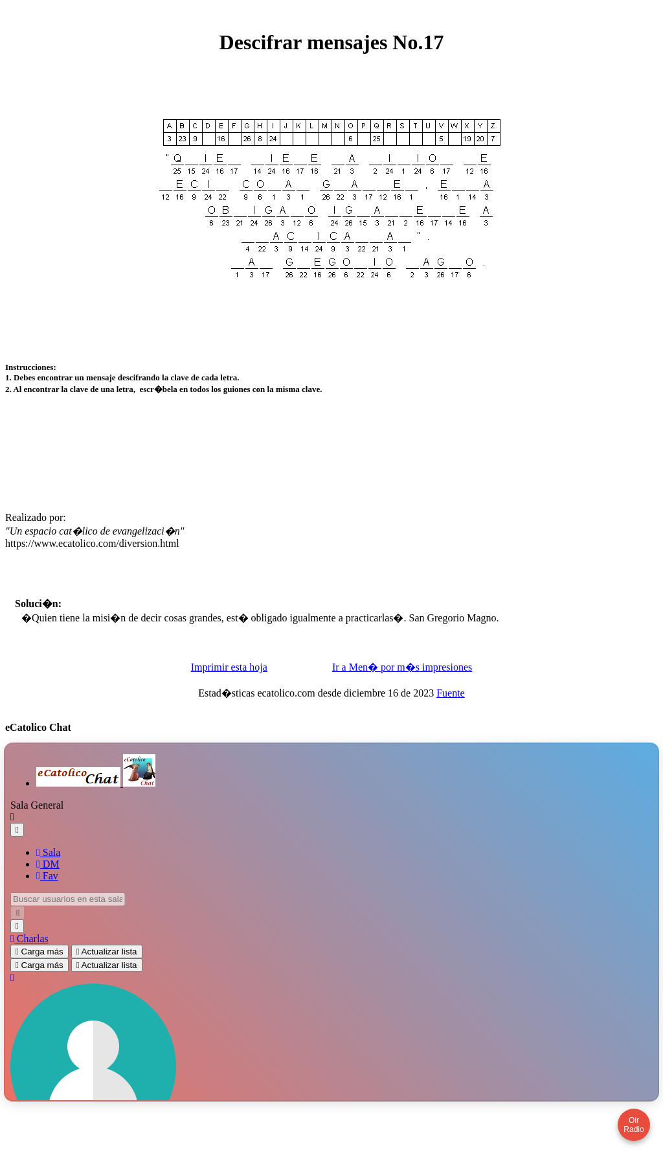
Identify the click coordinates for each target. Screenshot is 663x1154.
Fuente (450, 718)
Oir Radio (634, 1125)
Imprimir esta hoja (229, 692)
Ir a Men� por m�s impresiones (402, 692)
